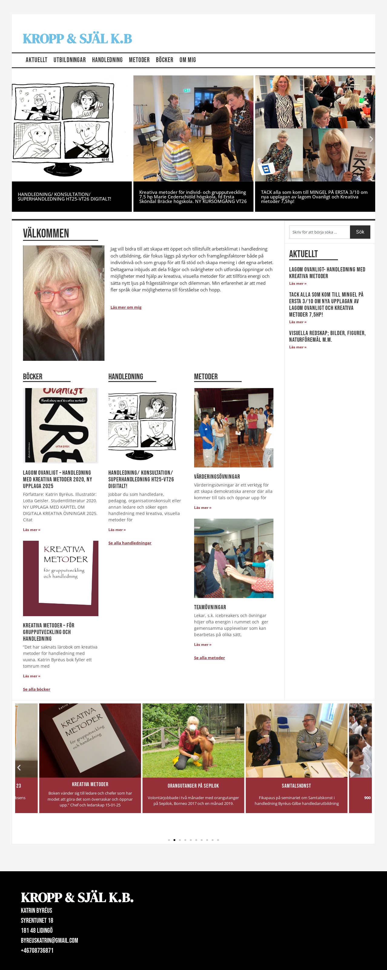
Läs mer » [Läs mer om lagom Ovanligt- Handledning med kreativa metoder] (297, 283)
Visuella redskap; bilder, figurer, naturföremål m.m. (327, 337)
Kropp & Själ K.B (77, 38)
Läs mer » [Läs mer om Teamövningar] (202, 644)
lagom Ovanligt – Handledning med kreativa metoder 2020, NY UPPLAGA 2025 (57, 479)
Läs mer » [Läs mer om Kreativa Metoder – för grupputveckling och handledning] (31, 676)
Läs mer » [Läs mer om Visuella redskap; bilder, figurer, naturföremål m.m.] (297, 347)
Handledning (107, 60)
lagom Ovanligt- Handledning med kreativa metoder (327, 273)
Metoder (139, 60)
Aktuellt (37, 60)
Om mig (188, 60)
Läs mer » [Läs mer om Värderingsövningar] (202, 507)
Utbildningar (70, 60)
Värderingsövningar (217, 476)
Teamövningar (210, 607)
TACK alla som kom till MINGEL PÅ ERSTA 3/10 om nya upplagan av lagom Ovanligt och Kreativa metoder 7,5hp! (314, 196)
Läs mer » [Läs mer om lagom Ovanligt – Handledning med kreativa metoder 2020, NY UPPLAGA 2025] (31, 529)
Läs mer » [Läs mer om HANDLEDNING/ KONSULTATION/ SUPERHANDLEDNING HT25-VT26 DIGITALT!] (117, 529)
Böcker (164, 60)
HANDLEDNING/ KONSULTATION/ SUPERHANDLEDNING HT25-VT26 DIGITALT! (64, 196)
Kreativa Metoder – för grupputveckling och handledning (48, 632)
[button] (15, 139)
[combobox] (319, 232)
